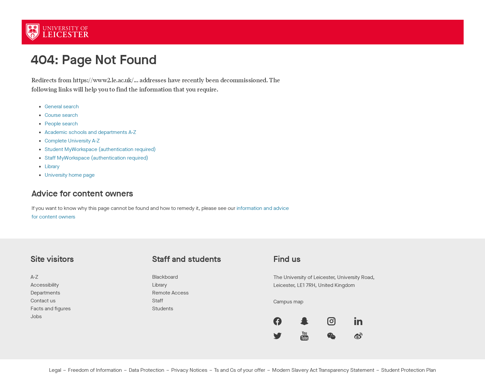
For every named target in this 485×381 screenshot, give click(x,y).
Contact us (43, 300)
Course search (61, 115)
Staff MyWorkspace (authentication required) (96, 157)
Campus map (288, 301)
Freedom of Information (95, 370)
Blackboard (165, 276)
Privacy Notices (189, 370)
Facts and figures (51, 308)
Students (162, 308)
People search (61, 123)
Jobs (36, 316)
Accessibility (45, 284)
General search (62, 106)
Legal (55, 370)
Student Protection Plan (408, 370)
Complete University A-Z (72, 140)
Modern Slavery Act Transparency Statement (323, 370)
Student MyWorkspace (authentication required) (100, 149)
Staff (157, 300)
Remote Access (170, 292)
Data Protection (146, 370)
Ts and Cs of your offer (239, 370)
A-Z (34, 276)
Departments (45, 292)
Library (52, 166)
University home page (70, 174)
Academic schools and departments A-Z (90, 132)
